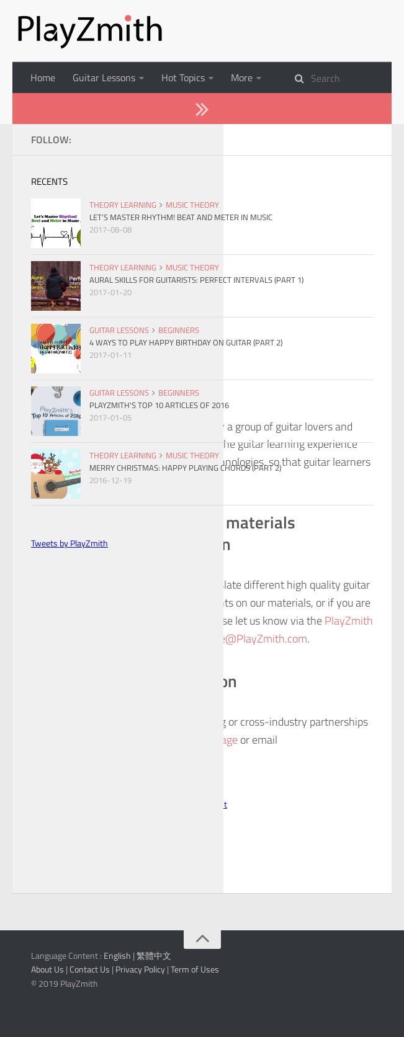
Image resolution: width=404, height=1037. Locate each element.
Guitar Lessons (104, 77)
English (117, 1017)
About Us (144, 108)
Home (42, 77)
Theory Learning (64, 108)
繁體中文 (154, 1017)
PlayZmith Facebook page (179, 801)
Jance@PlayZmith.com (253, 700)
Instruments (257, 77)
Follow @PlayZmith (98, 853)
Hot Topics (183, 77)
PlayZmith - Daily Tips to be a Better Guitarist (144, 866)
